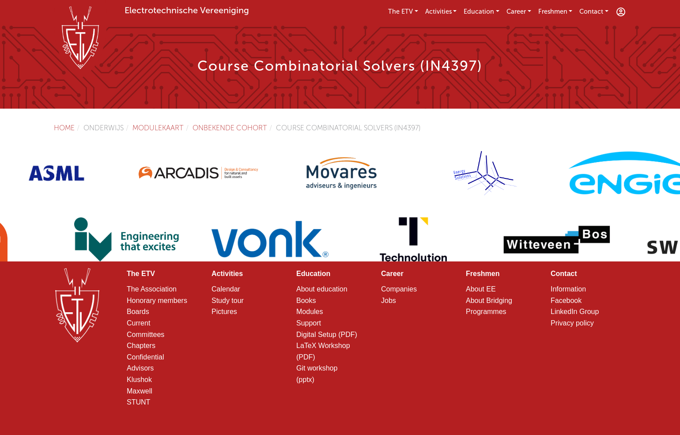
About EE (481, 289)
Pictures (224, 311)
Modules (309, 311)
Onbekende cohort (230, 128)
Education (479, 11)
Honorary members (157, 300)
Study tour (228, 300)
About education (322, 289)
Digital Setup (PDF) (326, 334)
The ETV (400, 11)
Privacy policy (572, 323)
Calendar (226, 289)
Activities (438, 11)
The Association (152, 289)
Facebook (566, 300)
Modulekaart (158, 128)
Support (308, 323)
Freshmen (552, 11)
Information (568, 289)
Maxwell (139, 391)
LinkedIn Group (575, 311)
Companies (399, 289)
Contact (591, 11)
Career (516, 11)
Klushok (139, 379)
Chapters (141, 345)
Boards (138, 311)
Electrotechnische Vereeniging (187, 10)
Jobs (388, 300)
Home (64, 128)
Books (306, 300)
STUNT (138, 402)
